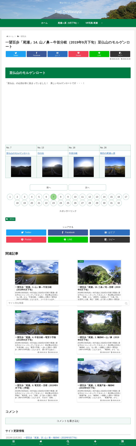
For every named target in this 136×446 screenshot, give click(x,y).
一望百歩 (11, 219)
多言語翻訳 (112, 439)
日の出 (41, 153)
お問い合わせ (99, 439)
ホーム (22, 439)
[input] (68, 303)
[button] (126, 303)
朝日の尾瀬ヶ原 (107, 153)
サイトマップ (85, 439)
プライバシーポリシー (67, 439)
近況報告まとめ (48, 439)
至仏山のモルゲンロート (18, 153)
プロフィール (33, 439)
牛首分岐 (73, 153)
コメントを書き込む (68, 371)
